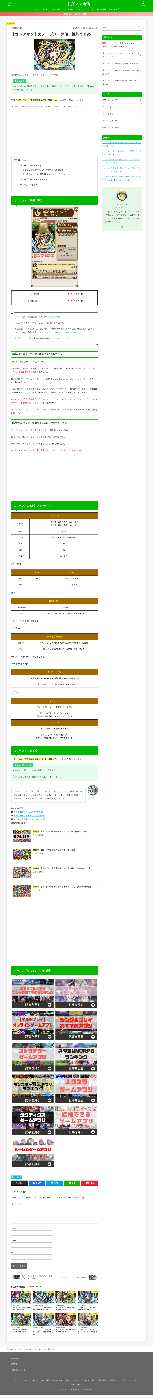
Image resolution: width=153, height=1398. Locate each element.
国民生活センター (19, 1373)
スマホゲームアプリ (41, 9)
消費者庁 (15, 1367)
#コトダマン (45, 332)
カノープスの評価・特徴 (30, 166)
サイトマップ (114, 9)
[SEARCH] (143, 3)
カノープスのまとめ (29, 185)
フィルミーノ (113, 146)
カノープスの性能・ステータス (33, 179)
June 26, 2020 (63, 338)
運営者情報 (102, 1383)
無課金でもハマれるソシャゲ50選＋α (76, 14)
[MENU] (10, 3)
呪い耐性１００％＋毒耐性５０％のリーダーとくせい (46, 174)
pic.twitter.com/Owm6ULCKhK (63, 332)
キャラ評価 (56, 9)
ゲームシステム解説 (99, 9)
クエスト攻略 (68, 9)
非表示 (25, 160)
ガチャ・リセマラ (82, 9)
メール (14, 1243)
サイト (14, 1255)
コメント (16, 1204)
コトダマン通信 (76, 4)
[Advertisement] (54, 132)
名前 (13, 1231)
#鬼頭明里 (55, 317)
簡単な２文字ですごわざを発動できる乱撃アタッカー (46, 170)
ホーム (19, 1383)
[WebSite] (122, 227)
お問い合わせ (114, 1383)
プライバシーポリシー (130, 1383)
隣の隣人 (113, 171)
